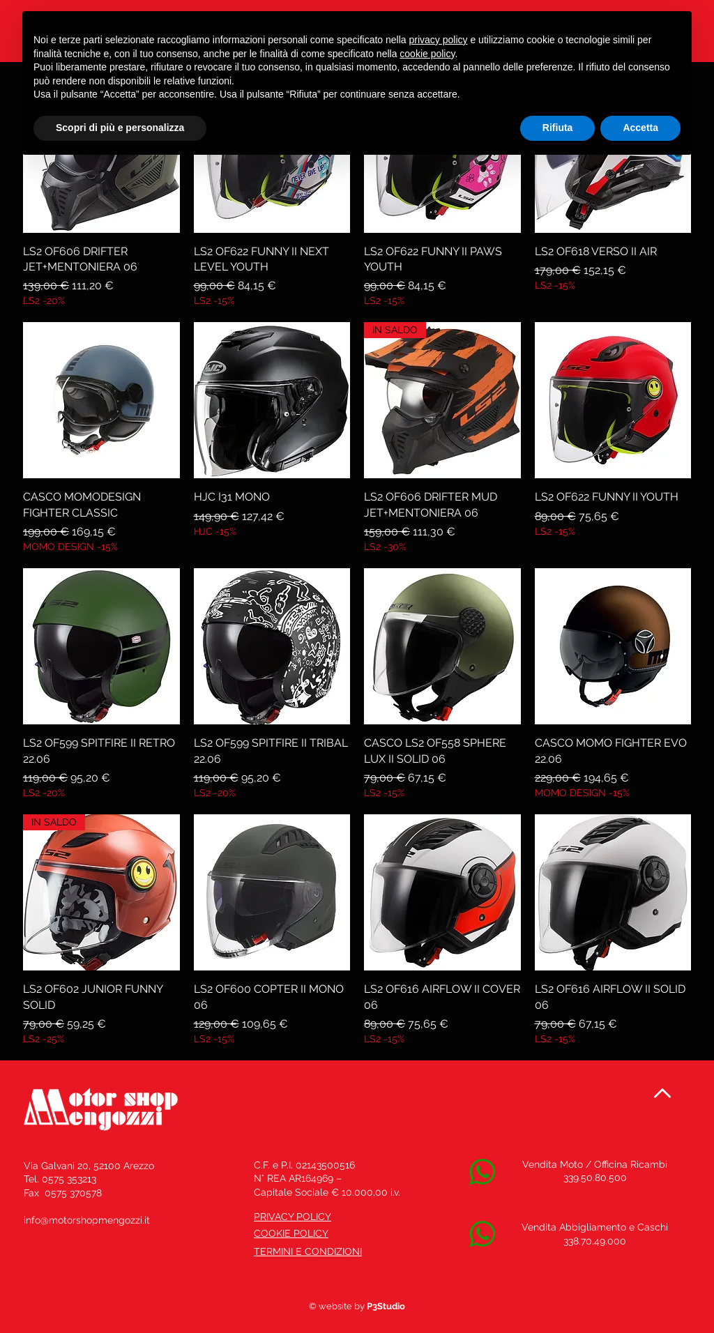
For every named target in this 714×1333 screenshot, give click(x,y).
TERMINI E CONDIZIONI (308, 1251)
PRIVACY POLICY (292, 1216)
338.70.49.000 (594, 1241)
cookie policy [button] (427, 53)
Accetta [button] (640, 127)
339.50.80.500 (595, 1177)
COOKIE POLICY (291, 1233)
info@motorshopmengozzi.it (87, 1220)
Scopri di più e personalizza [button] (120, 127)
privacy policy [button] (438, 39)
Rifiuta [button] (557, 127)
